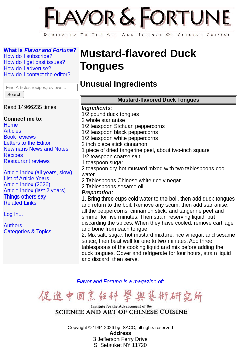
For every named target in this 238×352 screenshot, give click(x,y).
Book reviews (20, 137)
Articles (12, 131)
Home (11, 125)
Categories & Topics (27, 231)
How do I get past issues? (34, 62)
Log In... (13, 214)
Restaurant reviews (27, 161)
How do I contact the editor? (37, 74)
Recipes (13, 155)
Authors (13, 225)
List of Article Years (26, 178)
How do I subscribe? (28, 56)
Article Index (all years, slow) (38, 172)
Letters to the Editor (27, 143)
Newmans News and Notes (36, 149)
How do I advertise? (27, 68)
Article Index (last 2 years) (35, 190)
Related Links (20, 203)
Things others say (25, 197)
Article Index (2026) (27, 184)
